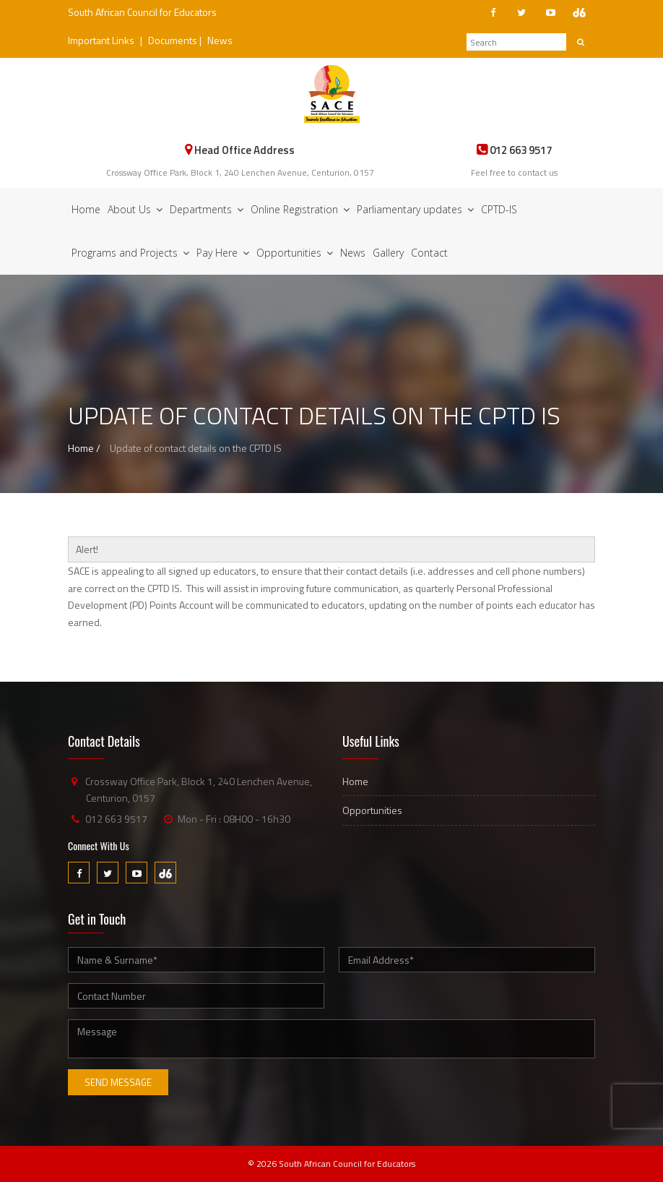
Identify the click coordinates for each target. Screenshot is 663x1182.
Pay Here (222, 253)
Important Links (101, 40)
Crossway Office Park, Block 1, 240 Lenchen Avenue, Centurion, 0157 (240, 172)
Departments (206, 209)
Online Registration (300, 209)
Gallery (388, 253)
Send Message (118, 1082)
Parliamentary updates (415, 209)
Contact (429, 253)
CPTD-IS (499, 209)
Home (86, 209)
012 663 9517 (116, 818)
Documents (172, 40)
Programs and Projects (130, 253)
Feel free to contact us (514, 172)
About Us (135, 209)
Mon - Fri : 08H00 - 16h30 (234, 818)
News (220, 40)
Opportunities (294, 253)
